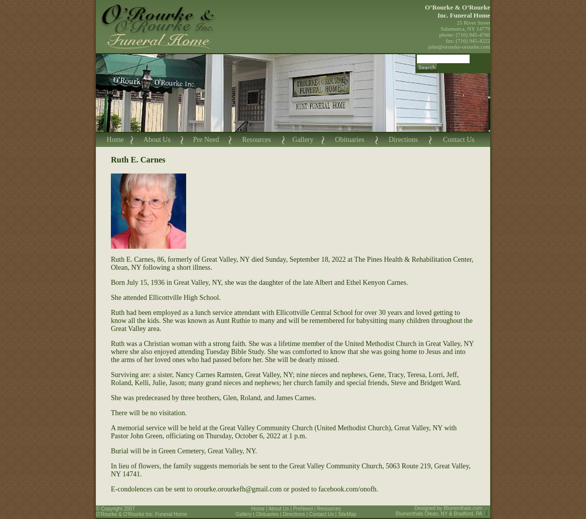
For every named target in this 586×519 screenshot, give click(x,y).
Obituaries (349, 139)
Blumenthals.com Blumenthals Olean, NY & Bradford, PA (439, 510)
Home (115, 139)
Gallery (303, 139)
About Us (157, 139)
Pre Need (206, 139)
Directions (403, 139)
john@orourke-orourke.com (459, 47)
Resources (256, 139)
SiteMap (347, 514)
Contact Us (459, 139)
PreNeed (303, 508)
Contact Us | (323, 514)
